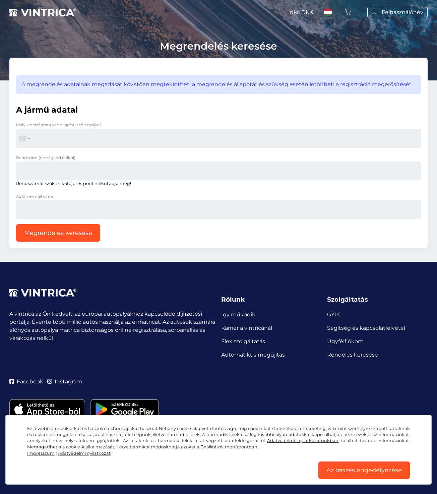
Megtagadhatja (44, 446)
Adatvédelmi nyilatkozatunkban (302, 440)
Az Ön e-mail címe (34, 196)
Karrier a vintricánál (246, 328)
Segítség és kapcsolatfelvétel (366, 328)
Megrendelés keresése (58, 233)
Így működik (238, 314)
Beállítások (212, 446)
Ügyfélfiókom (345, 341)
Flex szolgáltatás (243, 341)
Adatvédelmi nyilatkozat (84, 453)
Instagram (64, 381)
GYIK (333, 314)
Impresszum (41, 453)
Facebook (26, 381)
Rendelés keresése (352, 355)
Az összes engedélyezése (364, 470)
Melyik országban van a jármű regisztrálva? (59, 124)
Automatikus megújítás (253, 355)
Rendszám (45, 157)
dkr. (301, 12)
